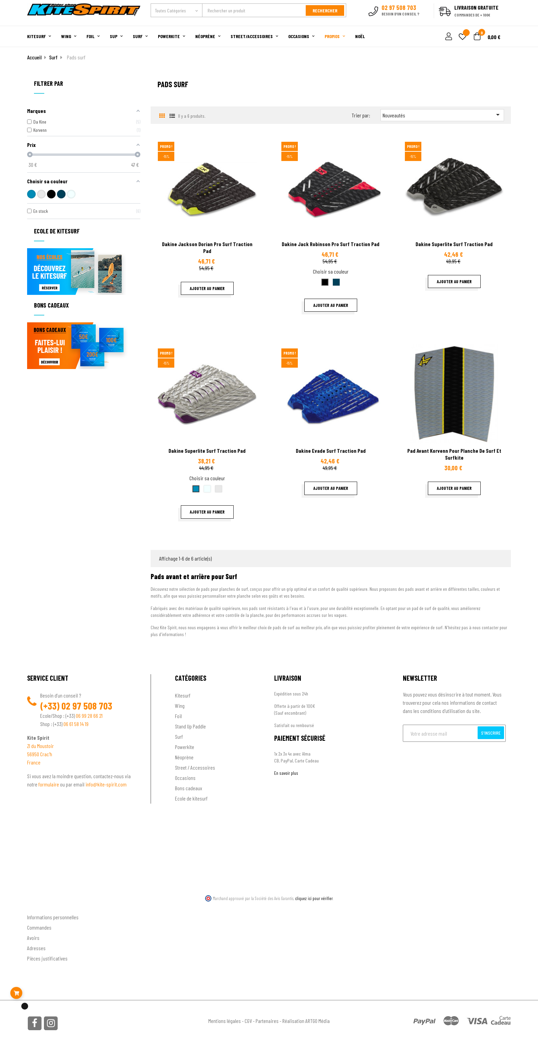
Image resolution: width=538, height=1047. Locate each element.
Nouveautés (442, 114)
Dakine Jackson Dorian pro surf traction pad (207, 246)
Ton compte (39, 905)
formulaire (49, 783)
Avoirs (33, 937)
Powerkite (184, 746)
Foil (178, 715)
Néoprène (184, 756)
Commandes (39, 926)
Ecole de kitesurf (191, 797)
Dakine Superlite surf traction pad (454, 243)
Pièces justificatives (47, 957)
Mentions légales (224, 1020)
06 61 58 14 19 (76, 723)
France (33, 761)
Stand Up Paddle (190, 725)
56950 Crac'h (39, 753)
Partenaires (267, 1020)
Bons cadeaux (188, 787)
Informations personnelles (53, 916)
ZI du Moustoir (40, 744)
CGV (248, 1020)
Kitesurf (182, 694)
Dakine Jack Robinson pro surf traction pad (330, 243)
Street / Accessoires (195, 766)
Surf (179, 735)
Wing (180, 704)
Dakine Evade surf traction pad (331, 450)
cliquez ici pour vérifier (314, 897)
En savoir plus (286, 772)
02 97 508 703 (86, 705)
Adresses (36, 947)
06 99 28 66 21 (89, 714)
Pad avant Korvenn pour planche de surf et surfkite (454, 453)
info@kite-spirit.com (106, 783)
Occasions (185, 776)
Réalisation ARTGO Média (306, 1020)
